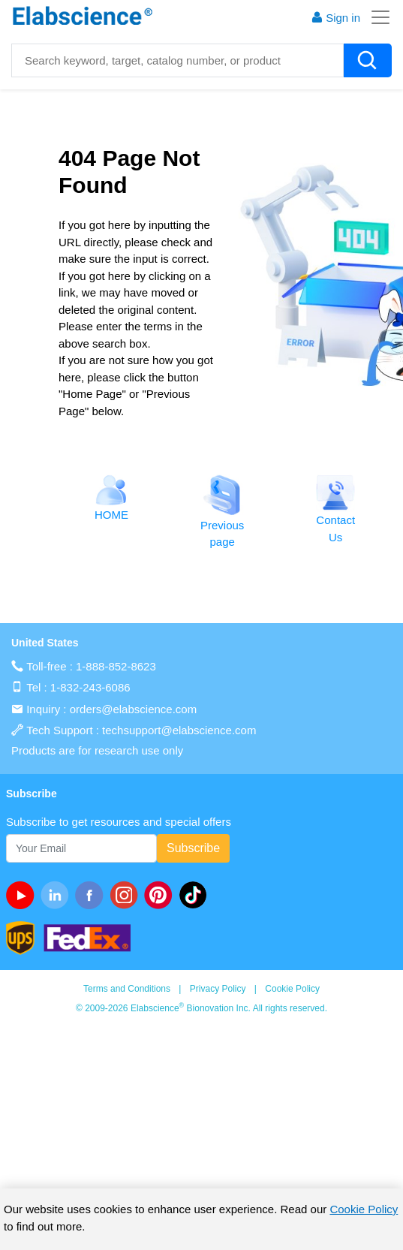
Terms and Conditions (126, 988)
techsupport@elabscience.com (179, 730)
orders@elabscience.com (133, 709)
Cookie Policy (292, 988)
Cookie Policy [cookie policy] (363, 1209)
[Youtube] (23, 895)
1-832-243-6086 (90, 687)
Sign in (335, 17)
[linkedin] (58, 895)
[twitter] (196, 895)
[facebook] (92, 895)
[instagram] (127, 895)
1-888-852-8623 (116, 666)
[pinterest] (161, 895)
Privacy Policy (218, 988)
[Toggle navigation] (376, 17)
